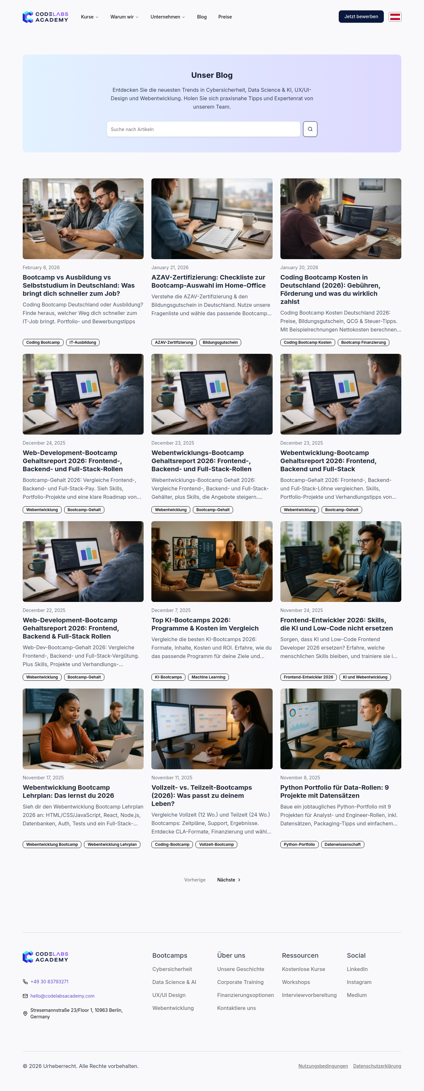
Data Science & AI (174, 982)
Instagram (359, 982)
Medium (357, 995)
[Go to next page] (228, 880)
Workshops (296, 982)
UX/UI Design (169, 995)
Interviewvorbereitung (309, 995)
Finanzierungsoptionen (245, 995)
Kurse (90, 16)
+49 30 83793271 (49, 981)
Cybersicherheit (172, 969)
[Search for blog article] (310, 129)
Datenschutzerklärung (377, 1066)
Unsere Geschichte (240, 969)
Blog (202, 16)
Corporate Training (240, 982)
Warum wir (125, 16)
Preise (225, 16)
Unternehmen (168, 16)
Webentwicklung (173, 1008)
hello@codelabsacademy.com (62, 996)
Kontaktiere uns (236, 1008)
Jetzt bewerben (361, 16)
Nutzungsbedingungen (323, 1066)
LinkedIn (357, 969)
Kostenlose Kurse (303, 969)
